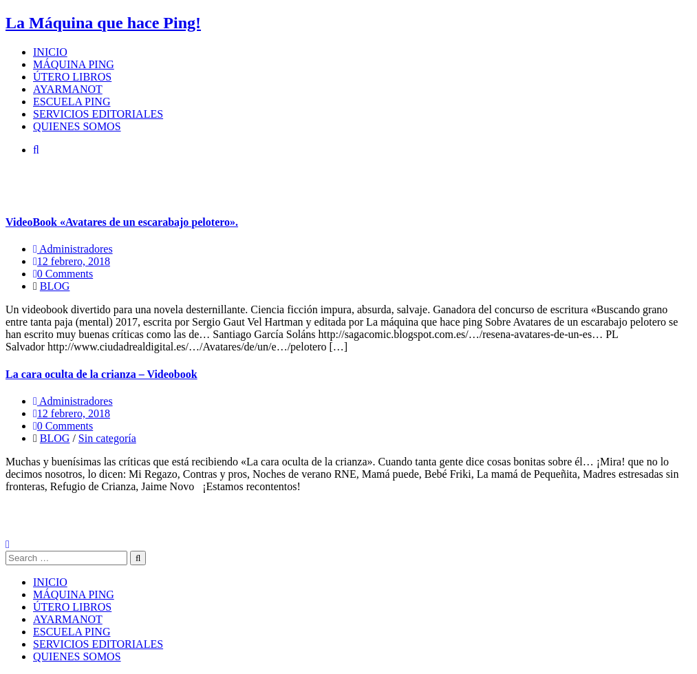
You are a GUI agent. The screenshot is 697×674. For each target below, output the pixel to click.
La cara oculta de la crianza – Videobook (101, 374)
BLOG (55, 286)
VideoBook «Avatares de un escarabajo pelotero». (122, 222)
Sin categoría (107, 438)
